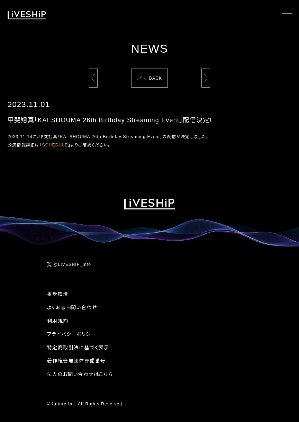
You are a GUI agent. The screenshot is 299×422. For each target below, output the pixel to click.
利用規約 (58, 321)
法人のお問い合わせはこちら (80, 374)
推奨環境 (58, 294)
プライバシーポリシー (71, 334)
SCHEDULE (55, 145)
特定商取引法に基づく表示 (78, 347)
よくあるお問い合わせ (72, 307)
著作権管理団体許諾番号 (76, 360)
